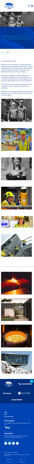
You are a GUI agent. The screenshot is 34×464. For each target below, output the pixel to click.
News (5, 412)
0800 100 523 (9, 440)
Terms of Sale (9, 459)
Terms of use (8, 462)
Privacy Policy (22, 462)
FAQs (5, 414)
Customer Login (8, 416)
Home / (2, 52)
